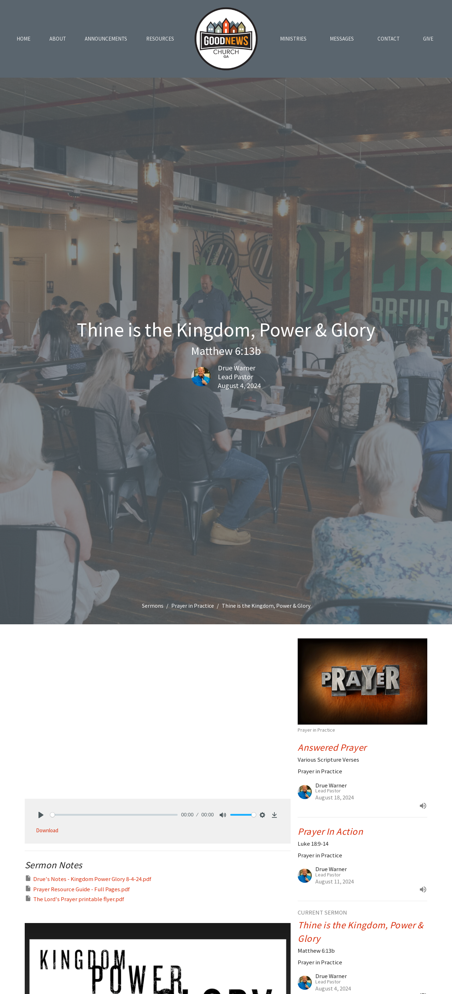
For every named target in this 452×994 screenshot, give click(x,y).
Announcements (106, 38)
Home (23, 38)
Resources (160, 38)
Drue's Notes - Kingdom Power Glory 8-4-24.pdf (88, 878)
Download (47, 830)
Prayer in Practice (192, 605)
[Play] (41, 815)
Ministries (293, 38)
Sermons (152, 605)
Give (428, 38)
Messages (342, 38)
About (57, 38)
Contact (388, 38)
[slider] (114, 814)
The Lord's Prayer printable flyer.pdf (74, 899)
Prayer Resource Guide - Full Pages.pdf (77, 889)
